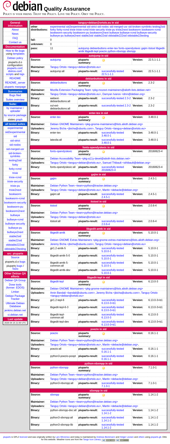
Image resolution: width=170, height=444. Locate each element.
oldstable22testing (15, 248)
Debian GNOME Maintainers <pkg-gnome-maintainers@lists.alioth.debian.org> (96, 124)
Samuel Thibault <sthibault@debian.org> (126, 162)
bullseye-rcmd (15, 219)
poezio (103, 51)
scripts (10, 74)
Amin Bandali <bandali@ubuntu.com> (72, 292)
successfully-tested (113, 71)
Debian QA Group (15, 280)
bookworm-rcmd (15, 198)
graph (19, 119)
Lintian (15, 291)
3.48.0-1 (106, 135)
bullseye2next (15, 232)
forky (15, 164)
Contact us (15, 42)
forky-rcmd (15, 168)
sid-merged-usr (15, 149)
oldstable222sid (15, 244)
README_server (15, 82)
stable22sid (15, 240)
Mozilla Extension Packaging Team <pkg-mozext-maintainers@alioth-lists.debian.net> (100, 90)
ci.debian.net (15, 314)
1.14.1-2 (106, 413)
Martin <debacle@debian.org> (120, 190)
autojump (83, 48)
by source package (15, 115)
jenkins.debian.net (15, 310)
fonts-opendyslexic (130, 48)
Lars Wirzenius (63, 437)
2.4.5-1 (106, 197)
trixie (15, 173)
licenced (24, 437)
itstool (151, 48)
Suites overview (15, 99)
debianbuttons (98, 48)
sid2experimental (15, 132)
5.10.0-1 (106, 251)
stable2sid (15, 236)
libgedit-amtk (57, 232)
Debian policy (15, 58)
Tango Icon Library (92, 439)
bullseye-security (15, 223)
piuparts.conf (15, 68)
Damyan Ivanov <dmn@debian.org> (123, 94)
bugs (22, 261)
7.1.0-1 (106, 386)
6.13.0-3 (106, 317)
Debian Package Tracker (15, 297)
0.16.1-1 (106, 351)
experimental (15, 128)
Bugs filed (15, 95)
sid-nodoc (15, 144)
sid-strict (15, 140)
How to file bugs (15, 50)
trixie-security (15, 181)
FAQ (15, 38)
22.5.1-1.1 (107, 74)
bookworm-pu (15, 206)
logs (22, 74)
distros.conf (15, 71)
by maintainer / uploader (15, 109)
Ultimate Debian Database (15, 305)
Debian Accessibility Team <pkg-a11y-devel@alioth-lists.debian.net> (90, 158)
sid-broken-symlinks (15, 155)
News (15, 33)
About (15, 29)
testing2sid (15, 160)
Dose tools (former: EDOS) (15, 286)
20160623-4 (109, 170)
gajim (144, 48)
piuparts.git (156, 437)
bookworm (15, 194)
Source (15, 257)
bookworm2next (15, 211)
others (141, 437)
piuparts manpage (15, 86)
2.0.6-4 (106, 224)
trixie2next (15, 190)
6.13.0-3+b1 (109, 303)
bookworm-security (15, 202)
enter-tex (112, 48)
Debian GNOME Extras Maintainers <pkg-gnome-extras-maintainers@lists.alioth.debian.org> (104, 240)
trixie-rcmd (15, 177)
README (15, 78)
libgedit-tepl (91, 51)
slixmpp (131, 51)
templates (18, 53)
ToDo (15, 268)
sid (19, 104)
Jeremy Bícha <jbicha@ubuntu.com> (72, 128)
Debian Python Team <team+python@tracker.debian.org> (84, 185)
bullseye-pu (15, 227)
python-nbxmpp (117, 51)
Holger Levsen (127, 437)
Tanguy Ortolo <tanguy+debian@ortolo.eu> (75, 67)
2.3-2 (128, 98)
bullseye (15, 215)
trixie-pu (15, 185)
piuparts (7, 437)
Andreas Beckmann (105, 437)
